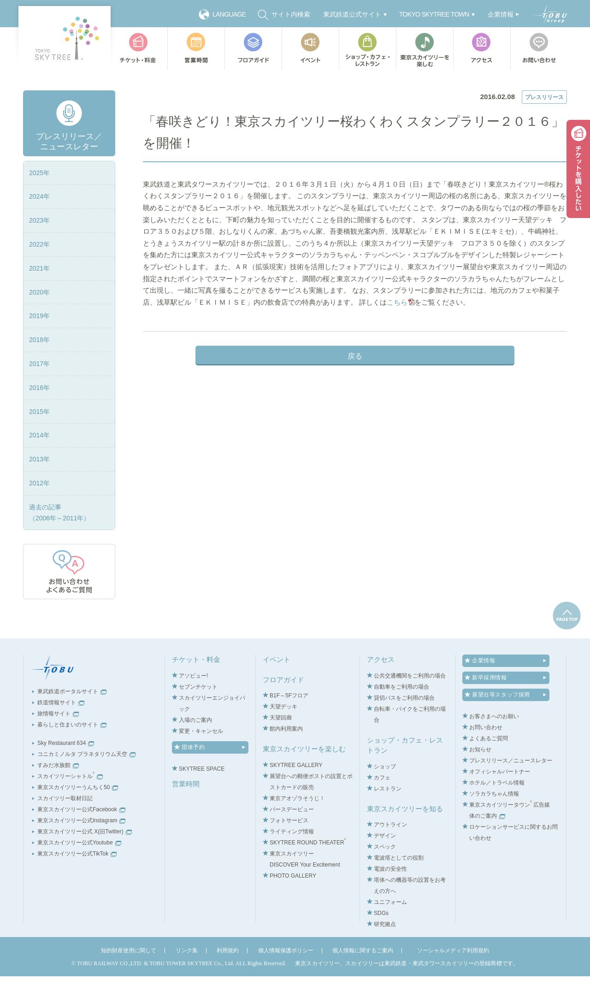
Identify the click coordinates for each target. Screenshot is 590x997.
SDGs (381, 934)
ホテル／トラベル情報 (497, 804)
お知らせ (480, 770)
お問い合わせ (541, 48)
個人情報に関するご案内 (362, 971)
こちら (288, 344)
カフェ (382, 798)
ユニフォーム (390, 923)
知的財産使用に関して (128, 971)
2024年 (39, 217)
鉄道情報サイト (60, 723)
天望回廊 (281, 739)
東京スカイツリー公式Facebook (81, 830)
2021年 (39, 289)
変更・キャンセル (201, 752)
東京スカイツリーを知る (405, 829)
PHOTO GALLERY (293, 896)
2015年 (39, 432)
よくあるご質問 (488, 759)
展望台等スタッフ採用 (501, 716)
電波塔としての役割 (399, 879)
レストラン (387, 809)
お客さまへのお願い (494, 737)
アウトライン (390, 846)
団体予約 (193, 768)
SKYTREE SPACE (201, 789)
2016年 (39, 408)
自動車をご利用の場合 (401, 707)
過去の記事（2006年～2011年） (59, 533)
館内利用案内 (286, 750)
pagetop (567, 637)
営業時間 (195, 48)
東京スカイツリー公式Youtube (79, 864)
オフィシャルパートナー (499, 793)
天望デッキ (283, 728)
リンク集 (187, 971)
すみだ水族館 (58, 786)
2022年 (39, 265)
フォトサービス (289, 841)
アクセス (481, 48)
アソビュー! (193, 696)
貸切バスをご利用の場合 (404, 718)
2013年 (39, 480)
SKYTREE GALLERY (296, 786)
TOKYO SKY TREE (64, 38)
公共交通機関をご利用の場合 (410, 696)
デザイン (385, 857)
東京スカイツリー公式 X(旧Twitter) (84, 853)
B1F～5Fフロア (289, 717)
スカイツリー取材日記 (65, 819)
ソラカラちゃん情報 (494, 815)
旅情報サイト (58, 735)
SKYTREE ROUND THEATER (308, 863)
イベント (310, 48)
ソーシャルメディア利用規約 (453, 971)
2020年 (39, 313)
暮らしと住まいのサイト (71, 746)
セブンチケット (198, 707)
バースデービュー (292, 830)
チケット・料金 (138, 48)
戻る (355, 397)
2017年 (39, 384)
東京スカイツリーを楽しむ (424, 48)
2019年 (39, 337)
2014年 (39, 456)
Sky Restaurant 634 (65, 764)
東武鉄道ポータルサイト (71, 712)
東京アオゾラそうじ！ (297, 819)
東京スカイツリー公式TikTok (77, 875)
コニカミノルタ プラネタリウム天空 (86, 775)
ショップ (385, 787)
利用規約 (228, 971)
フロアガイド (253, 48)
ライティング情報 (292, 852)
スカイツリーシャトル (70, 797)
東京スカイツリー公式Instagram (81, 841)
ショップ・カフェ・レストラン (367, 48)
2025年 (39, 193)
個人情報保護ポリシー (285, 971)
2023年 (39, 241)
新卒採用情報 (489, 699)
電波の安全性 (390, 890)
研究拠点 (385, 945)
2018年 (39, 361)
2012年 (39, 503)
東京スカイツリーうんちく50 (77, 808)
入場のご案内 (195, 740)
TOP (148, 79)
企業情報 (483, 681)
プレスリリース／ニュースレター (206, 79)
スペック (385, 868)
